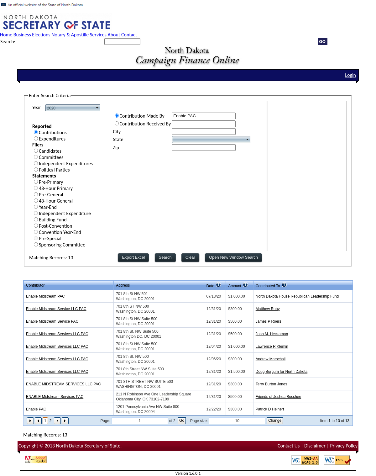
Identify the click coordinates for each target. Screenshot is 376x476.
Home (6, 35)
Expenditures (52, 139)
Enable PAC (36, 409)
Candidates (50, 151)
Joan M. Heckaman (272, 334)
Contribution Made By (142, 116)
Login (350, 75)
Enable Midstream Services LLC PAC (57, 334)
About (113, 35)
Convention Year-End (60, 232)
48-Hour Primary (56, 188)
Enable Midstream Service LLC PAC (56, 309)
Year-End (48, 207)
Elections (41, 35)
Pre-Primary (51, 182)
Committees (51, 157)
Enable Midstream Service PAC (52, 321)
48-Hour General (56, 201)
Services (98, 35)
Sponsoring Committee (62, 245)
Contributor (35, 285)
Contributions (53, 132)
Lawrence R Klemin (272, 346)
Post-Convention (55, 226)
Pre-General (51, 195)
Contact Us (289, 446)
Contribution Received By (145, 124)
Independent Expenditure (65, 213)
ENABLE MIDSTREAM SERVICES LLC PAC (63, 384)
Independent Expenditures (66, 164)
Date (210, 286)
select (97, 107)
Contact (129, 35)
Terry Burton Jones (271, 384)
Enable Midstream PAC (45, 296)
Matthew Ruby (268, 309)
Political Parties (54, 170)
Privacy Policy (344, 446)
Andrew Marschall (270, 359)
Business (22, 35)
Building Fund (53, 220)
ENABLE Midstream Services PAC (54, 396)
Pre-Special (50, 238)
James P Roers (268, 321)
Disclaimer (315, 446)
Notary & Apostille (70, 35)
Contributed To (268, 286)
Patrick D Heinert (270, 409)
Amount (234, 286)
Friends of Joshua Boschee (278, 396)
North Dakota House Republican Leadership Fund (297, 296)
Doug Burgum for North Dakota (281, 371)
